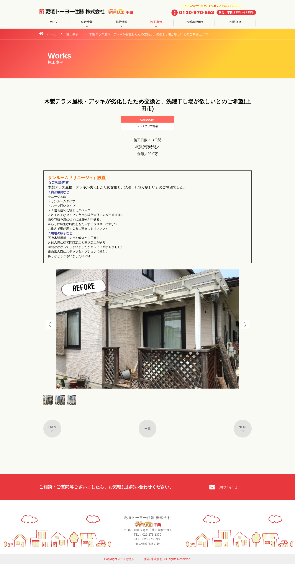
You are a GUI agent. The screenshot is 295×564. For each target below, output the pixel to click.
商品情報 (121, 22)
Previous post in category (52, 429)
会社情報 (87, 22)
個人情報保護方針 (147, 543)
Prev (50, 324)
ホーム (54, 22)
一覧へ (147, 429)
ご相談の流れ (194, 22)
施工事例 (156, 22)
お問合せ (235, 22)
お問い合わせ (228, 487)
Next (245, 324)
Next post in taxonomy (243, 429)
